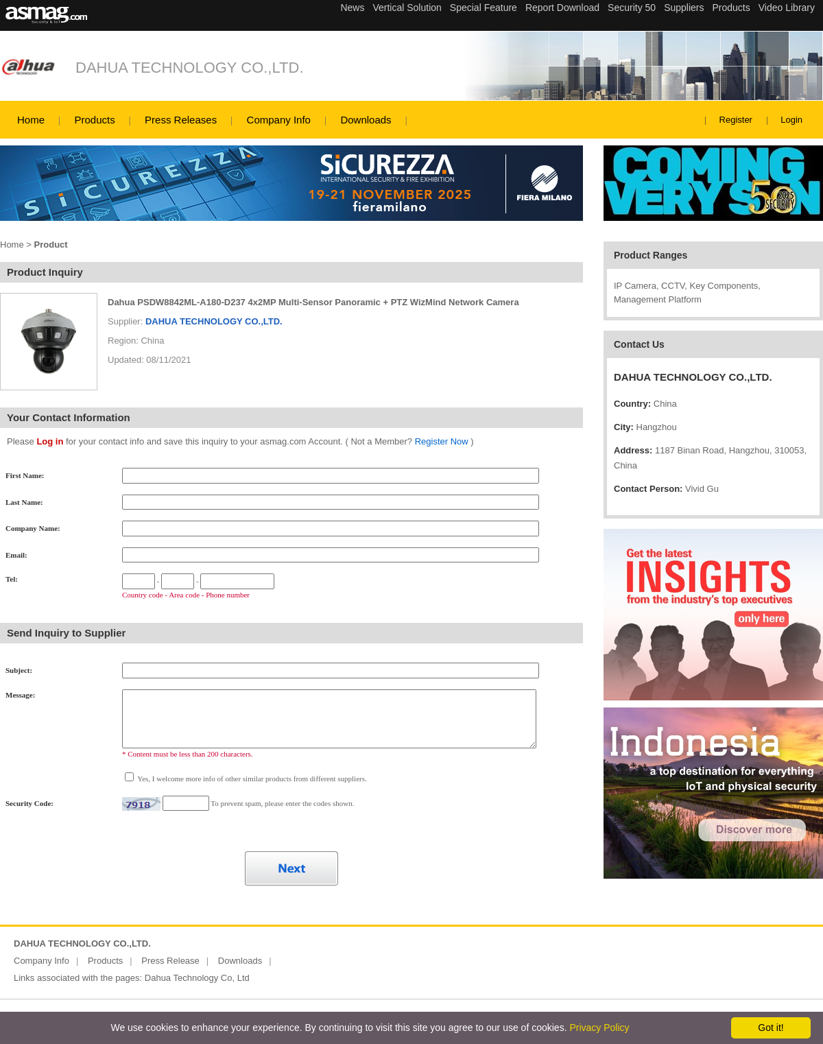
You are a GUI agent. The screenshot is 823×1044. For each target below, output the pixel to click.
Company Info (279, 120)
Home (31, 120)
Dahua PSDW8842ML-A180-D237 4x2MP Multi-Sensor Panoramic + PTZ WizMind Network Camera (313, 302)
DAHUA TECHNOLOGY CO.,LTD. (189, 67)
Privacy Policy (599, 1027)
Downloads (365, 120)
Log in (49, 441)
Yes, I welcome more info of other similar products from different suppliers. (251, 778)
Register (735, 120)
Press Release (170, 961)
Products (94, 120)
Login (791, 120)
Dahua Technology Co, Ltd (197, 978)
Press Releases (181, 120)
